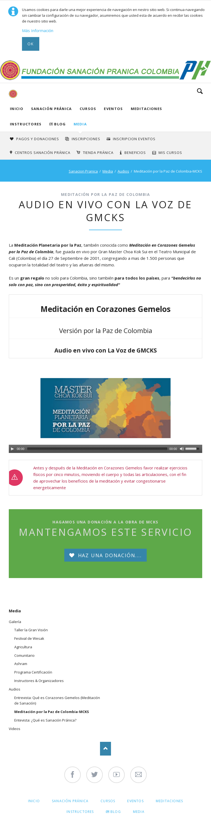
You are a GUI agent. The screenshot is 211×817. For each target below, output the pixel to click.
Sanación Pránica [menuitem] (70, 801)
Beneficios (135, 152)
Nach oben (105, 749)
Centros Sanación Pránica (42, 152)
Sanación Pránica (51, 108)
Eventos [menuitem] (135, 801)
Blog (60, 124)
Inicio (16, 108)
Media (80, 124)
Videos (14, 728)
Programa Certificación (33, 672)
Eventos (113, 108)
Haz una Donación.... (109, 555)
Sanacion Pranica (83, 171)
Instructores (26, 124)
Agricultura (23, 646)
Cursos (88, 108)
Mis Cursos (170, 152)
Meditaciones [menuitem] (169, 801)
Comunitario (24, 655)
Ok (30, 43)
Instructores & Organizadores (39, 680)
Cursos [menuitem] (108, 801)
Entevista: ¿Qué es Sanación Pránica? (45, 720)
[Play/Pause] (12, 449)
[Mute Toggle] (182, 449)
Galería (15, 621)
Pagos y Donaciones (37, 138)
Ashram (20, 663)
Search (200, 91)
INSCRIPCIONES (86, 138)
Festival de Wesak (29, 638)
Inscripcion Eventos (134, 138)
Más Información (37, 30)
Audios (123, 171)
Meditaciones (146, 108)
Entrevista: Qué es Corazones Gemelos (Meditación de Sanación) (57, 700)
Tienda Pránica (98, 152)
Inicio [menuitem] (34, 801)
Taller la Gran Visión (31, 629)
